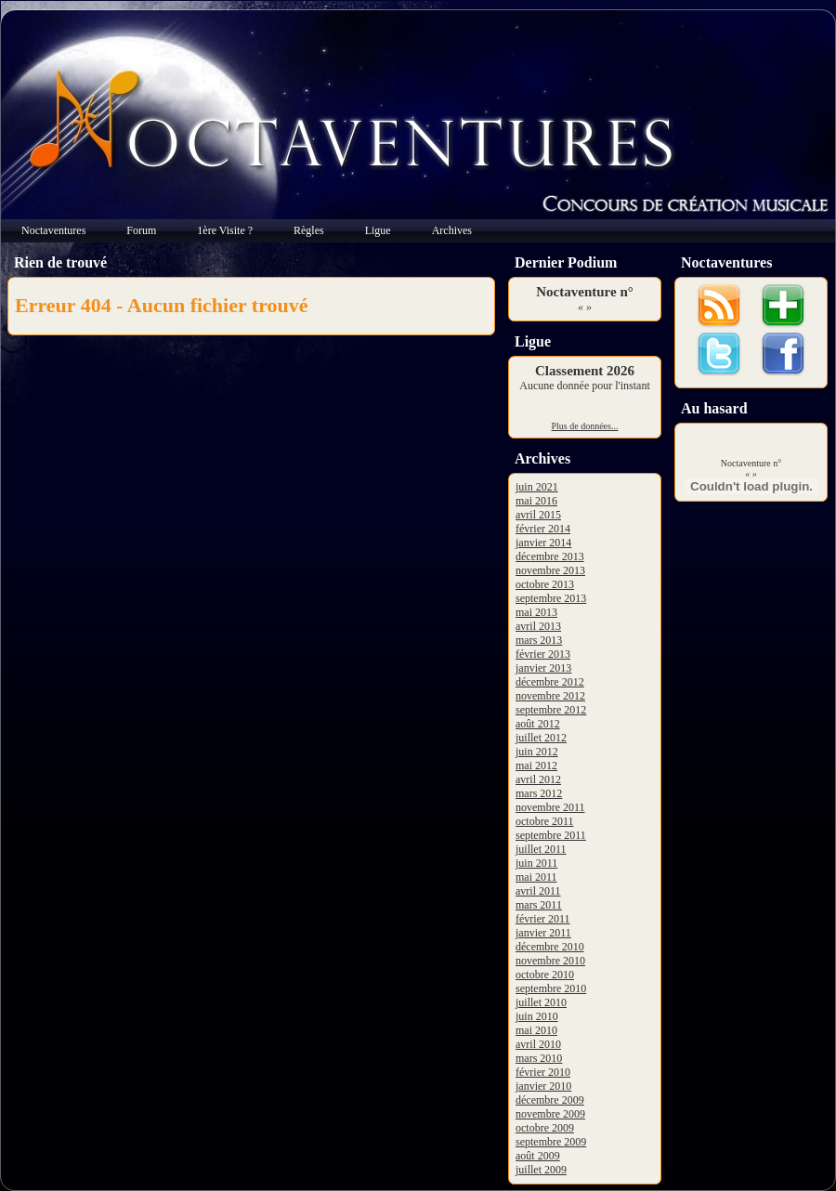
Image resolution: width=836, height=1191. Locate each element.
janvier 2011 (543, 932)
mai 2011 (536, 876)
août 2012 (538, 723)
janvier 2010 (543, 1086)
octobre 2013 (545, 584)
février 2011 (543, 918)
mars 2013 (539, 640)
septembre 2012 (551, 709)
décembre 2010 (550, 946)
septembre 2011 (551, 835)
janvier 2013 (543, 667)
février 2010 (543, 1072)
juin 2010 (537, 1016)
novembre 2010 (550, 960)
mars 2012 (539, 793)
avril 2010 (538, 1044)
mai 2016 (536, 500)
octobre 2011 (545, 821)
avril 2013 (538, 626)
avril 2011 (538, 890)
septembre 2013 (551, 598)
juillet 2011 (541, 849)
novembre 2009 (550, 1113)
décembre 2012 (550, 681)
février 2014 (543, 528)
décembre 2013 (550, 556)
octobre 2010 (545, 974)
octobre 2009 (545, 1127)
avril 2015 (538, 514)
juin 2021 (537, 486)
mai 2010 (536, 1030)
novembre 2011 (550, 807)
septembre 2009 (551, 1141)
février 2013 (543, 654)
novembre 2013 (550, 570)
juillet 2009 (541, 1169)
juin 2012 (537, 751)
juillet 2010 (541, 1002)
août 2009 (538, 1155)
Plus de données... (585, 426)
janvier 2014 (543, 542)
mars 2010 (539, 1058)
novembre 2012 (550, 695)
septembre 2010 (551, 988)
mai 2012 (536, 765)
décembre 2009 (550, 1099)
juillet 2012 (541, 737)
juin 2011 (536, 863)
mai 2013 (536, 612)
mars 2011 (539, 904)
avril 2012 (538, 779)
